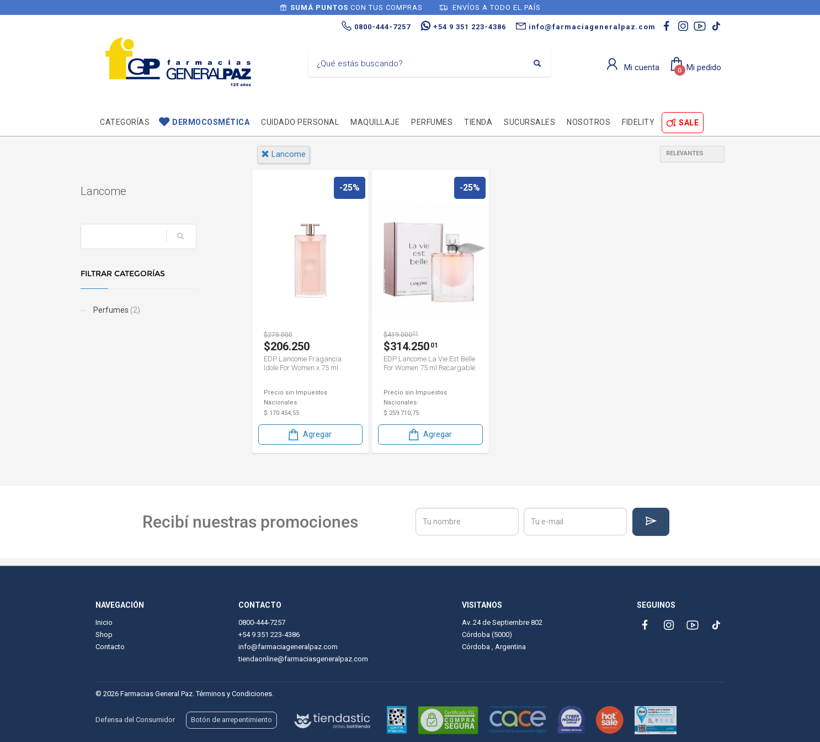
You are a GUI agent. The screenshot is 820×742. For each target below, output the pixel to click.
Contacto (110, 647)
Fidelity (638, 122)
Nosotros (588, 122)
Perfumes (431, 122)
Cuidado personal (300, 122)
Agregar (309, 434)
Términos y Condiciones (234, 694)
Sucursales (529, 122)
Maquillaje (375, 122)
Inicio (104, 622)
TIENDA (478, 122)
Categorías (125, 122)
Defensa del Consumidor (135, 719)
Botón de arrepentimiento (231, 719)
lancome (283, 154)
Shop (104, 634)
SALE (689, 122)
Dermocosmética (210, 122)
